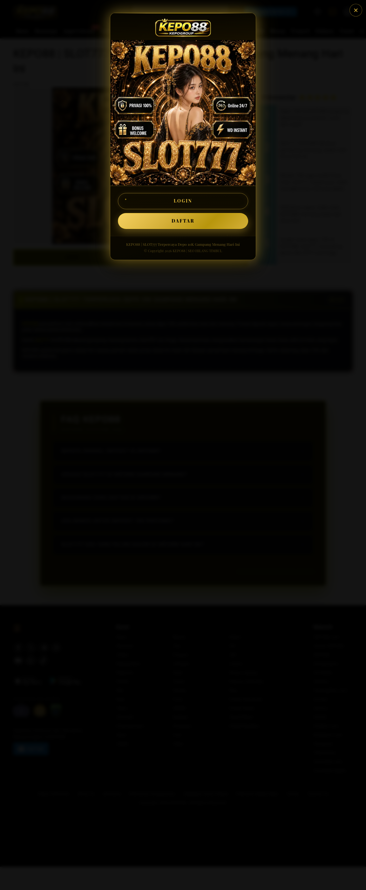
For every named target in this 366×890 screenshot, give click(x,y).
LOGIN (183, 201)
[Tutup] (355, 10)
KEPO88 (179, 250)
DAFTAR (183, 221)
